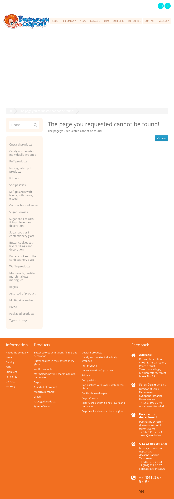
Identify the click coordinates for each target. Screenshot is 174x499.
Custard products (20, 144)
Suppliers (118, 20)
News (83, 20)
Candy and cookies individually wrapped (22, 153)
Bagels (13, 287)
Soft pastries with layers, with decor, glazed (21, 195)
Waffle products (19, 266)
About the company (64, 20)
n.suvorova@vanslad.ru (153, 406)
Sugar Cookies (18, 212)
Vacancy (164, 20)
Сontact (150, 20)
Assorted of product (22, 293)
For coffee (134, 20)
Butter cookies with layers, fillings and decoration (21, 246)
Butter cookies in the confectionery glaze (22, 258)
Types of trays (18, 320)
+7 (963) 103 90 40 (150, 402)
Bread (13, 307)
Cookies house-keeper (23, 205)
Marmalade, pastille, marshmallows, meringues (22, 276)
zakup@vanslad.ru (150, 435)
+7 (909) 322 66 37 (150, 465)
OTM (106, 20)
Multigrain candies (21, 300)
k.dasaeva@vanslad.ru (152, 468)
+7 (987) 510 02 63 (150, 461)
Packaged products (21, 314)
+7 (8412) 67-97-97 (117, 6)
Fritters (14, 178)
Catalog (95, 20)
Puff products (18, 161)
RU (161, 6)
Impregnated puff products (20, 169)
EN (168, 6)
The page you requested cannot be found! (47, 111)
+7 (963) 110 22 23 (150, 432)
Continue (161, 138)
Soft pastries (17, 185)
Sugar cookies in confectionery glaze (22, 234)
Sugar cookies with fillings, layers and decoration (21, 222)
